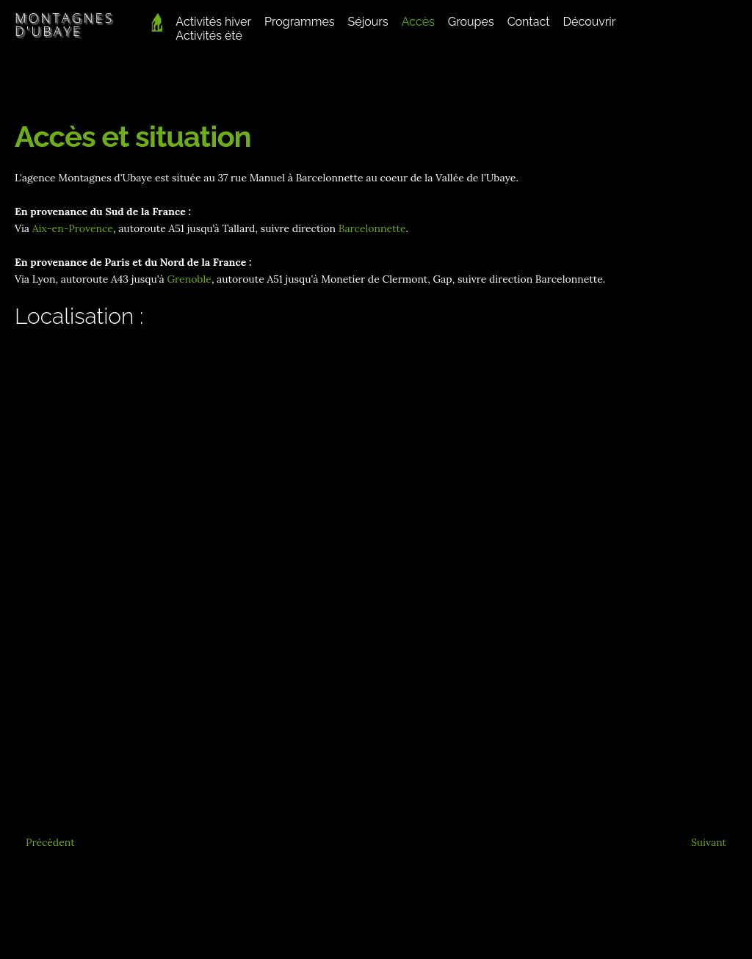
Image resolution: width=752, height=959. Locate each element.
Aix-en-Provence (72, 228)
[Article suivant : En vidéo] (708, 842)
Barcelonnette (372, 228)
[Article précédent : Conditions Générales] (50, 842)
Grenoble (189, 279)
